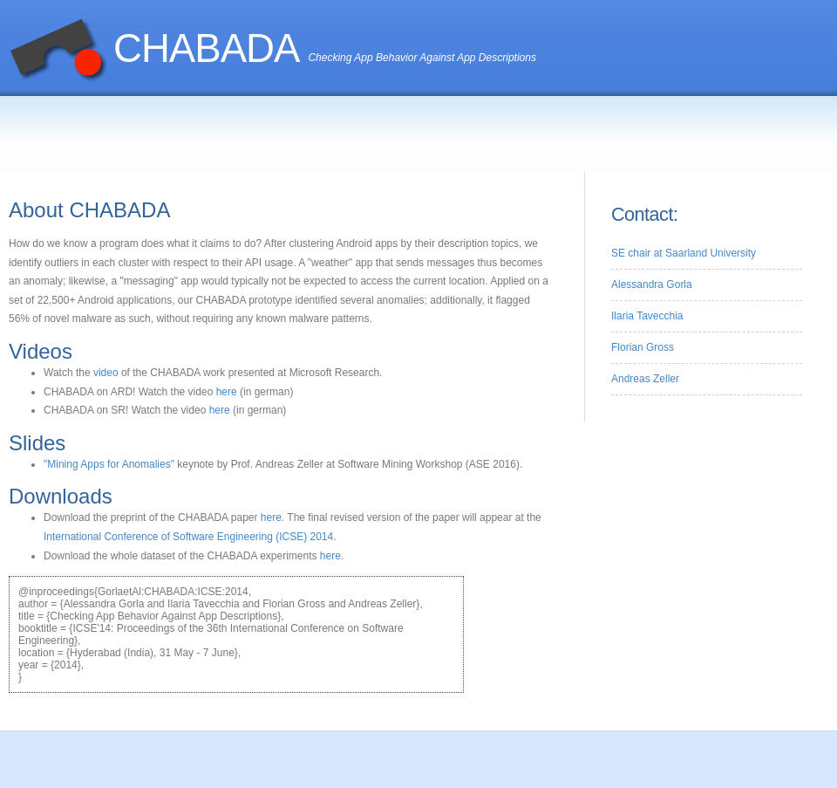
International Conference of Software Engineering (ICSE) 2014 (188, 537)
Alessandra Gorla (651, 284)
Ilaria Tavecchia (647, 316)
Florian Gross (642, 347)
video (106, 373)
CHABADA (206, 48)
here (226, 392)
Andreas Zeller (645, 379)
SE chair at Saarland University (683, 253)
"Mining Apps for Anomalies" (110, 464)
